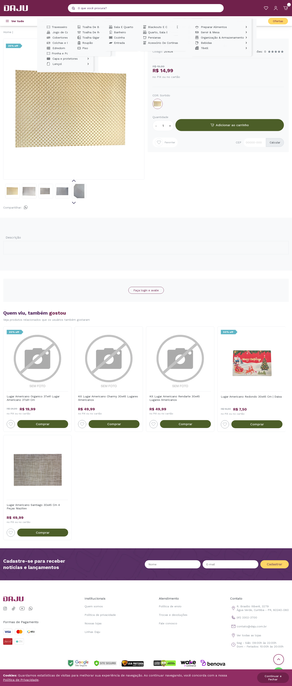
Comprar (42, 424)
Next (73, 203)
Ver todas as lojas (245, 635)
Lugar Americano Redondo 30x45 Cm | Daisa (251, 396)
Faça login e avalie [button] (146, 290)
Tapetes (110, 21)
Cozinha (245, 21)
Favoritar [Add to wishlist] (165, 142)
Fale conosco (168, 623)
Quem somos (94, 606)
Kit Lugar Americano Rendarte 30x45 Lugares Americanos (174, 398)
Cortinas (145, 21)
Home (7, 32)
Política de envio (170, 606)
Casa (213, 21)
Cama (47, 21)
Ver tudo (17, 21)
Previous (73, 181)
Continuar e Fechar (273, 677)
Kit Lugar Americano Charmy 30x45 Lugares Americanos (108, 398)
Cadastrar (274, 564)
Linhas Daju (92, 631)
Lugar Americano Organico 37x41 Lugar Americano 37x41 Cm (33, 398)
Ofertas (278, 21)
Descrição (13, 237)
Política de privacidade (100, 614)
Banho (77, 21)
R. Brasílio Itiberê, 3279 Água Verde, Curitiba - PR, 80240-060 (259, 608)
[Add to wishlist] (11, 424)
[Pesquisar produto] (73, 8)
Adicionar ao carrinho (229, 125)
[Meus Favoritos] (266, 8)
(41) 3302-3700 (243, 617)
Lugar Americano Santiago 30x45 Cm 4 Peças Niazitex (33, 506)
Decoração (180, 21)
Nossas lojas (93, 623)
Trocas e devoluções (173, 614)
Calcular (275, 142)
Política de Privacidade (21, 680)
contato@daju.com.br (248, 626)
